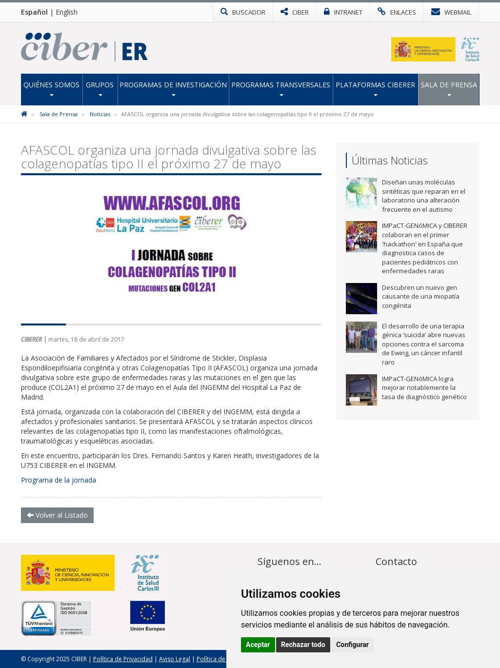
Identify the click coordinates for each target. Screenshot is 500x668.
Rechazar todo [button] (303, 644)
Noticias (100, 114)
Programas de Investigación (173, 88)
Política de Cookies (223, 659)
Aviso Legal (174, 659)
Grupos (100, 88)
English (67, 12)
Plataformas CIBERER (375, 88)
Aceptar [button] (258, 644)
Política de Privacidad (123, 659)
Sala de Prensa (449, 88)
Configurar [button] (352, 644)
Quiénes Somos (51, 88)
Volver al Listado (57, 515)
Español (34, 12)
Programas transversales (280, 88)
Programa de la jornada (58, 480)
